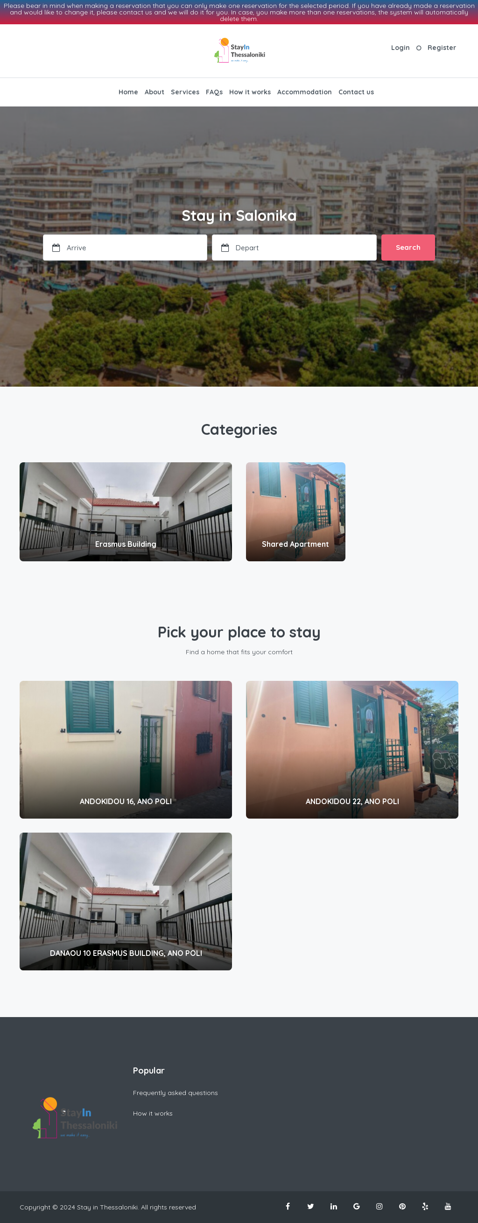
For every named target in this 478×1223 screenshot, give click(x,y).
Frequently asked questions (175, 1093)
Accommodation (304, 92)
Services (185, 92)
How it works (250, 92)
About (154, 92)
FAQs (214, 92)
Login (400, 47)
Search (408, 247)
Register (442, 47)
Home (128, 92)
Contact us (356, 92)
